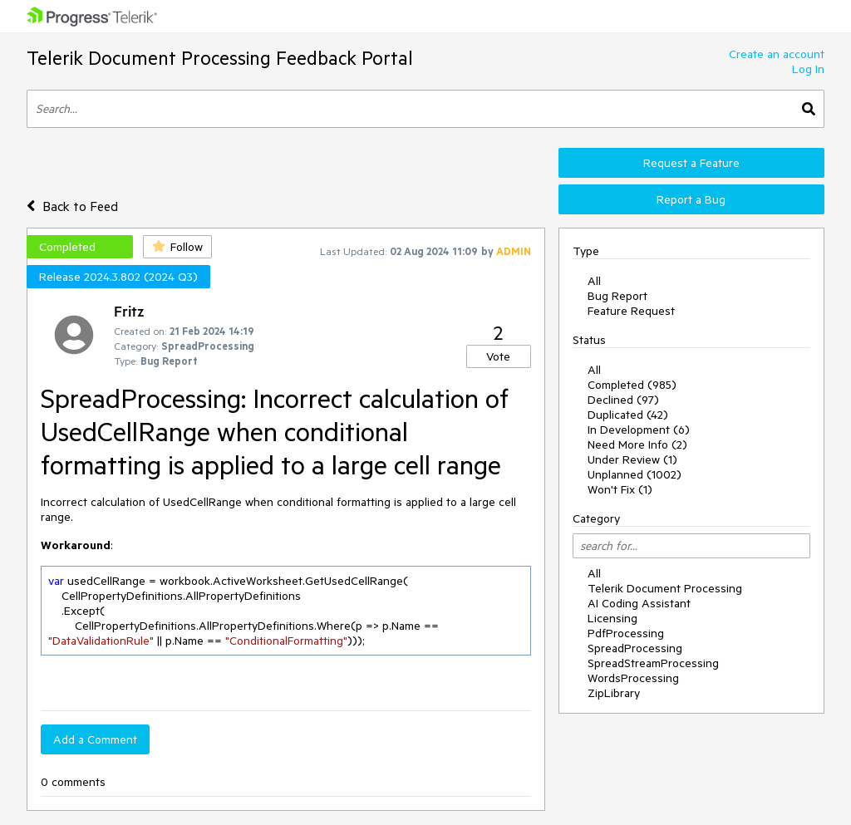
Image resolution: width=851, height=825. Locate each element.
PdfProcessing (626, 633)
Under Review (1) (632, 459)
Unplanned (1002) (634, 474)
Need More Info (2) (637, 444)
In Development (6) (639, 429)
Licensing (612, 618)
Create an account (776, 54)
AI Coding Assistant (639, 603)
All (594, 280)
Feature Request (631, 310)
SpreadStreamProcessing (653, 663)
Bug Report (617, 295)
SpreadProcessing (635, 648)
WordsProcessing (633, 677)
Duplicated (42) (628, 414)
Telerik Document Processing (665, 588)
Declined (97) (623, 399)
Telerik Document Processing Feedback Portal (220, 58)
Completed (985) (632, 384)
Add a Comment (95, 739)
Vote (498, 356)
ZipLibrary (614, 692)
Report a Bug (691, 199)
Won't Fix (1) (620, 489)
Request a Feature (691, 162)
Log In (808, 68)
